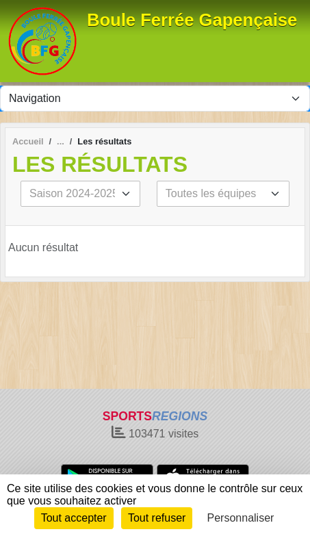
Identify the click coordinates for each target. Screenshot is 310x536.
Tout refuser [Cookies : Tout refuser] (156, 518)
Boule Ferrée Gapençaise (192, 19)
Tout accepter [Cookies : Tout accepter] (74, 518)
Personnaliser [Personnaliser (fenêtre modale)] (240, 518)
